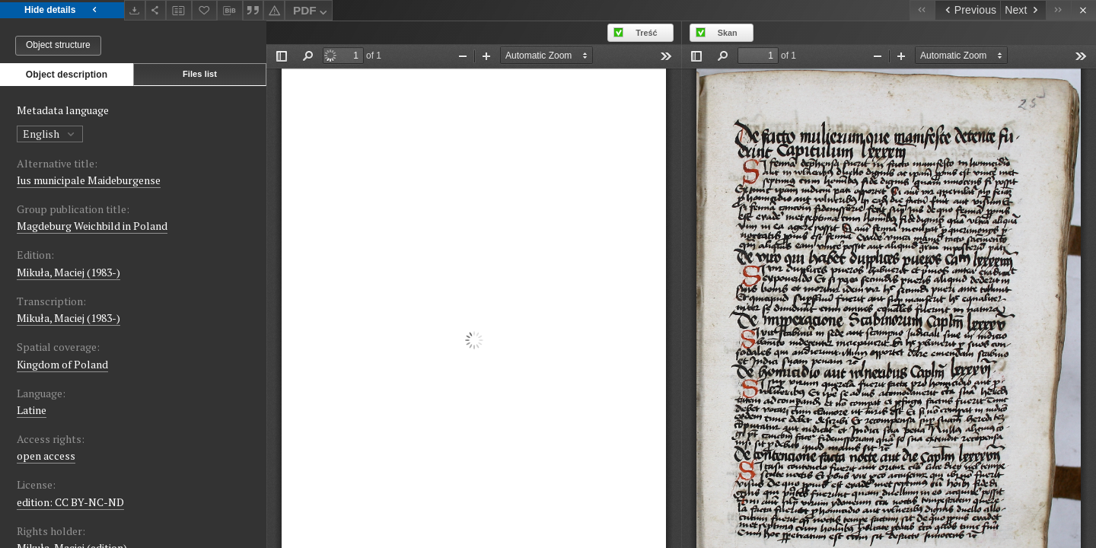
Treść (646, 32)
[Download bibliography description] (230, 10)
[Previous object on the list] (967, 10)
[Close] (1083, 10)
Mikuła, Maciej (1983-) (68, 272)
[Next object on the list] (1023, 10)
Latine (31, 410)
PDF (311, 12)
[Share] (156, 10)
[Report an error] (274, 10)
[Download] (134, 10)
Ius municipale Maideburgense (89, 180)
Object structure (58, 45)
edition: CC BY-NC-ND (70, 502)
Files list (200, 73)
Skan (728, 32)
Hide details (62, 10)
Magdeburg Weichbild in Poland (92, 225)
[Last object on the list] (1058, 10)
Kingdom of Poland (62, 364)
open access (46, 455)
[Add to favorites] (205, 10)
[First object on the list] (922, 10)
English (50, 133)
